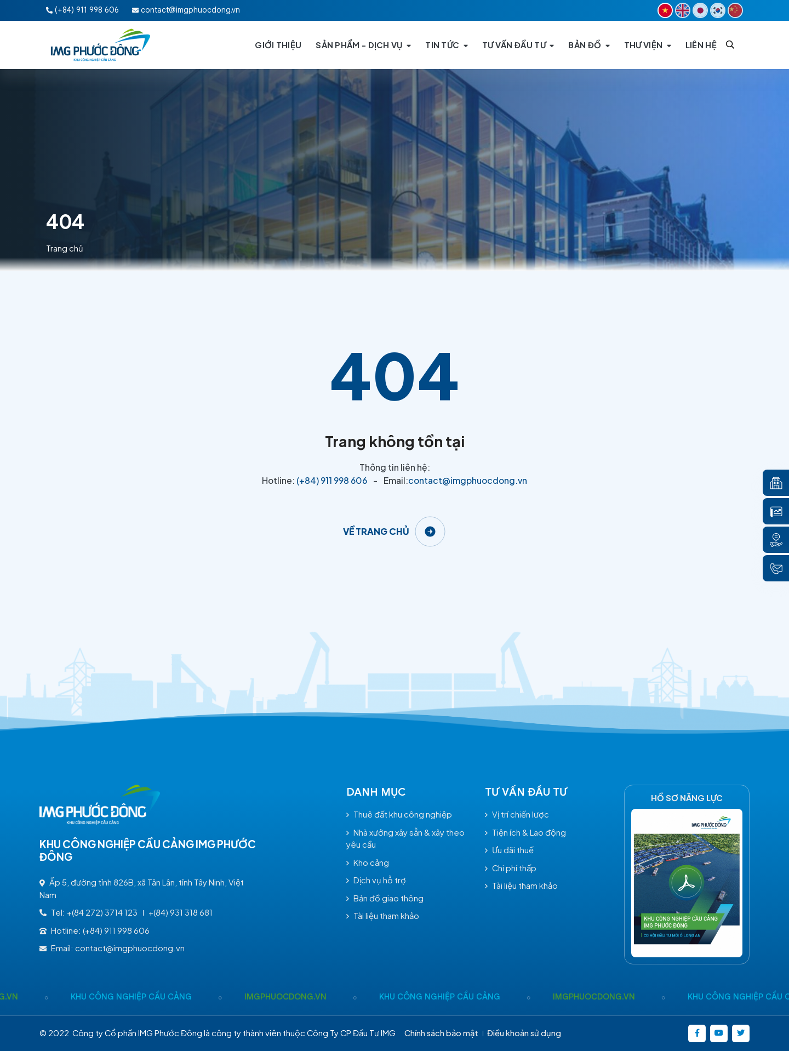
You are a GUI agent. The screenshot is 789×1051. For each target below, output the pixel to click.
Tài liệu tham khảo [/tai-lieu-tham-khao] (382, 916)
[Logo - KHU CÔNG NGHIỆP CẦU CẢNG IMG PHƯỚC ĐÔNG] (101, 45)
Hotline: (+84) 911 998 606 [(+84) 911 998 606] (94, 930)
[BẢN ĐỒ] (589, 45)
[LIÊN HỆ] (701, 45)
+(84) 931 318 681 (180, 912)
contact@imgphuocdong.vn (467, 480)
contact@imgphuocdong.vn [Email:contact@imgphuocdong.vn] (186, 10)
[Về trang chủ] (394, 532)
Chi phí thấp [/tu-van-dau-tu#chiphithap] (510, 868)
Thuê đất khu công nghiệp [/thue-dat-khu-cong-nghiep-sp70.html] (399, 814)
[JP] (700, 10)
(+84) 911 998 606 (331, 480)
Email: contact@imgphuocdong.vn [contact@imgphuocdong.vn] (112, 948)
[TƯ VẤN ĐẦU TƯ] (518, 45)
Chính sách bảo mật (441, 1033)
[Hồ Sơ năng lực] (686, 883)
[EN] (682, 10)
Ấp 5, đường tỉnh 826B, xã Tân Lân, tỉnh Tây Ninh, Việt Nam (141, 888)
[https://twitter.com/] (741, 1033)
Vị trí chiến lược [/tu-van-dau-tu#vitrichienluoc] (517, 814)
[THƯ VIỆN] (648, 45)
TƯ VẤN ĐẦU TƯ (526, 792)
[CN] (735, 10)
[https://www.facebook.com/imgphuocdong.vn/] (697, 1033)
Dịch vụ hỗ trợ (376, 880)
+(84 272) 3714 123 (102, 912)
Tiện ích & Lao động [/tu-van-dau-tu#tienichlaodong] (525, 832)
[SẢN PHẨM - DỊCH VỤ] (363, 45)
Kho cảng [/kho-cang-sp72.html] (367, 862)
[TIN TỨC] (446, 45)
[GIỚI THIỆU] (278, 45)
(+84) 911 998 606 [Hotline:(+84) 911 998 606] (82, 10)
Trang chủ (64, 248)
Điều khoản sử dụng (524, 1033)
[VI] (665, 10)
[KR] (717, 10)
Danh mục (376, 792)
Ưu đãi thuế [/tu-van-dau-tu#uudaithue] (509, 850)
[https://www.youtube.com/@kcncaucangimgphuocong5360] (719, 1033)
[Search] (730, 45)
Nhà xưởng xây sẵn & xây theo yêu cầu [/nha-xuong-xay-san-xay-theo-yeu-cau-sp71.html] (405, 838)
